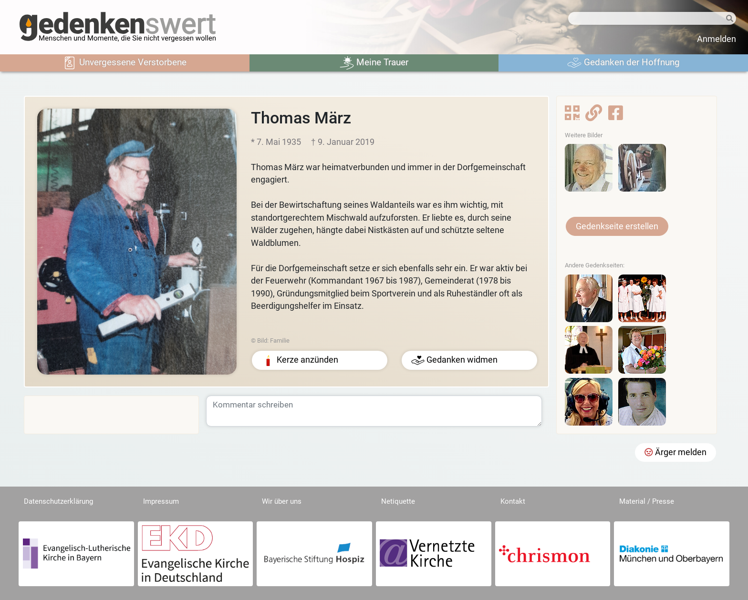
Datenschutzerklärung (58, 501)
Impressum (161, 501)
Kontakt (512, 501)
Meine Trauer (374, 63)
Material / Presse (646, 501)
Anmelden (716, 39)
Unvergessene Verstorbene (124, 63)
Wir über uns (281, 501)
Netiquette (398, 501)
